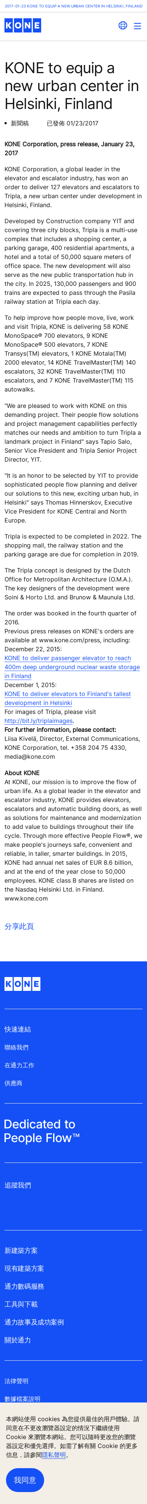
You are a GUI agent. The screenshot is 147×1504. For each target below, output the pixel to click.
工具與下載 (20, 1304)
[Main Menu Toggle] (137, 26)
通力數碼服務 (24, 1286)
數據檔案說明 (22, 1398)
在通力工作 (19, 1065)
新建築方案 (20, 1250)
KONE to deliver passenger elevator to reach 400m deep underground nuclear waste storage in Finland (72, 667)
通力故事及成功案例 (34, 1322)
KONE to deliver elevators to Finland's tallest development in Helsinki (67, 698)
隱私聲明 (54, 1454)
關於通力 (17, 1340)
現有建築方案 (24, 1268)
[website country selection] (122, 25)
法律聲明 (16, 1381)
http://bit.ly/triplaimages (38, 720)
